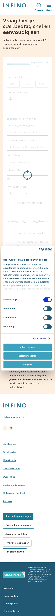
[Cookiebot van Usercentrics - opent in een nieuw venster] (39, 250)
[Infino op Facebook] (5, 427)
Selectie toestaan (27, 356)
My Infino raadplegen (17, 543)
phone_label (15, 170)
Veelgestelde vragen (14, 485)
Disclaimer (8, 588)
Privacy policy (10, 596)
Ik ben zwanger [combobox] (14, 417)
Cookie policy (10, 603)
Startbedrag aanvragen (18, 516)
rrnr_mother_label (18, 187)
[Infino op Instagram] (11, 427)
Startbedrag (9, 444)
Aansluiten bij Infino (16, 534)
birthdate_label (16, 77)
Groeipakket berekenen (18, 525)
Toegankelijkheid (14, 551)
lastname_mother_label (21, 140)
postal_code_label (18, 92)
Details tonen (39, 338)
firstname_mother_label (21, 125)
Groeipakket (10, 452)
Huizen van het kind (14, 493)
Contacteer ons (11, 468)
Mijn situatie (9, 460)
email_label (14, 155)
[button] (10, 179)
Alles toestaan (27, 347)
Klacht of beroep (12, 611)
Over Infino (9, 477)
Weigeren (27, 364)
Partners (7, 501)
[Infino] (14, 7)
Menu (49, 8)
